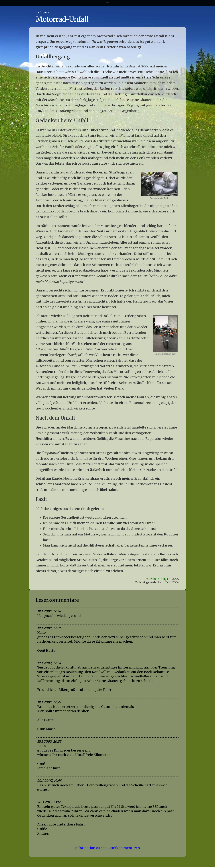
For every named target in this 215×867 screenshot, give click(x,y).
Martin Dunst (155, 579)
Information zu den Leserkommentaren (107, 848)
